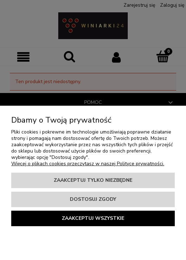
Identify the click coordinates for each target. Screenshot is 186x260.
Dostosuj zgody (93, 199)
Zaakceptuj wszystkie (93, 218)
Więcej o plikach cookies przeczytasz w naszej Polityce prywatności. (87, 163)
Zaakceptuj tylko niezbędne (93, 180)
